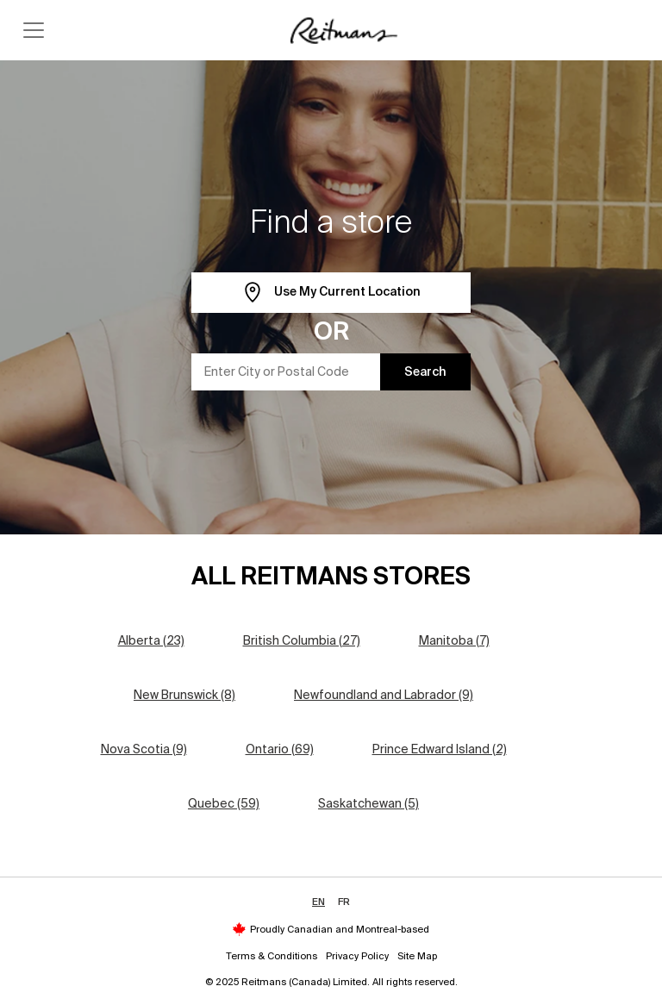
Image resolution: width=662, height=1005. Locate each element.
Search (425, 371)
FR (344, 901)
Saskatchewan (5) (368, 803)
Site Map (417, 956)
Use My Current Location (331, 292)
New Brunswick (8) (184, 695)
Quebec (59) (223, 803)
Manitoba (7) (454, 640)
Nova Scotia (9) (144, 749)
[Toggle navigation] (34, 30)
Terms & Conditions (271, 956)
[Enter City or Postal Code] (286, 371)
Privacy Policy (357, 956)
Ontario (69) (280, 749)
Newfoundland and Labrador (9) (383, 695)
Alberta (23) (151, 640)
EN (318, 901)
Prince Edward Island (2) (439, 749)
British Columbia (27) (301, 640)
